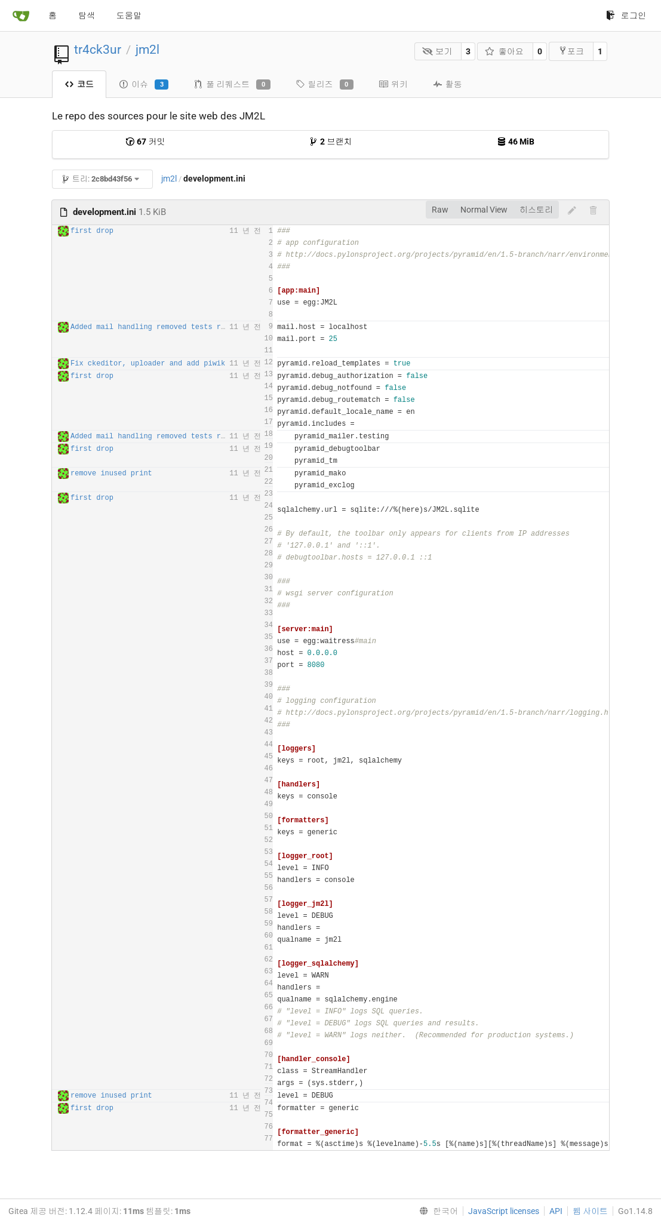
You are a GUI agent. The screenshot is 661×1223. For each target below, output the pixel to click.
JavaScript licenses (503, 1211)
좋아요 (504, 51)
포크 (571, 51)
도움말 (129, 15)
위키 (393, 84)
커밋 (145, 141)
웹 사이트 (590, 1211)
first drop (91, 231)
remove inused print (111, 473)
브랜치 (330, 141)
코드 (79, 84)
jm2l (147, 49)
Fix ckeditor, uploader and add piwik (147, 363)
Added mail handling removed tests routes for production (188, 327)
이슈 (143, 84)
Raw (440, 209)
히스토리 (536, 209)
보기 (437, 51)
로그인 (626, 15)
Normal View (484, 209)
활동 (447, 84)
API (555, 1211)
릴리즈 (324, 84)
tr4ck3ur (97, 49)
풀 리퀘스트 (231, 84)
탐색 (86, 15)
